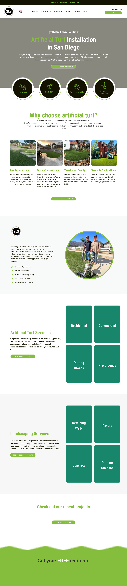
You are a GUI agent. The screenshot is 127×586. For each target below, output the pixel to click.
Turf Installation (45, 11)
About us (35, 11)
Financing (68, 11)
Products (77, 11)
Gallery (85, 11)
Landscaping (58, 11)
